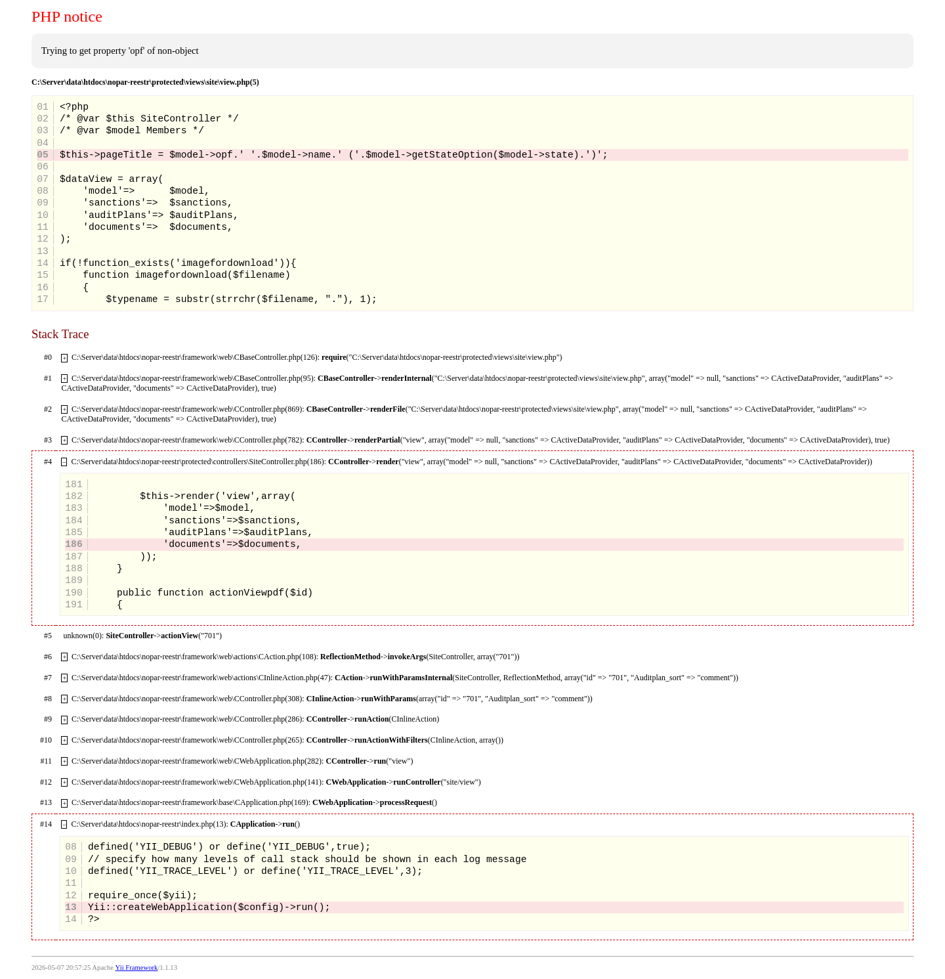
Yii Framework (137, 967)
